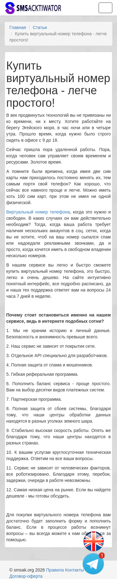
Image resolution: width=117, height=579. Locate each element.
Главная (17, 27)
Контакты (74, 569)
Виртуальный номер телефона (38, 211)
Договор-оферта (25, 576)
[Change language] (94, 541)
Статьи (40, 27)
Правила (55, 569)
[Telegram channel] (94, 563)
